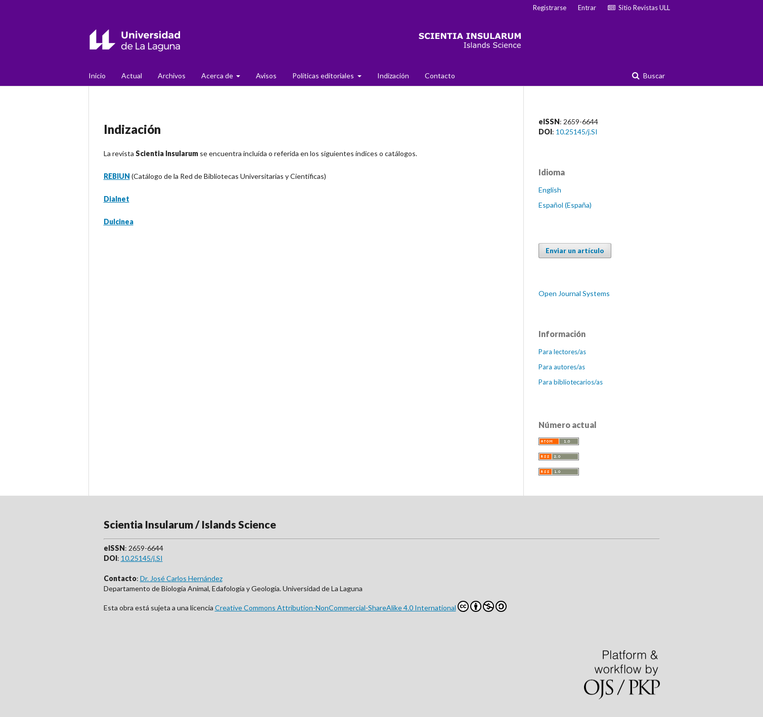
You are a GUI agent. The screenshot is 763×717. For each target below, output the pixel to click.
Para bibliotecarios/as (570, 382)
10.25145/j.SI (577, 131)
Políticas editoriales (323, 75)
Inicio (97, 75)
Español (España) (565, 205)
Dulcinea (118, 221)
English (549, 189)
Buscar (653, 75)
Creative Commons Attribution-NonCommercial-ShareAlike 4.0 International (361, 606)
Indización (393, 75)
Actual (131, 75)
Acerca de (218, 75)
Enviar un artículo (575, 251)
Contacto (440, 75)
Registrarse (549, 8)
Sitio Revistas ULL (639, 8)
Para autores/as (561, 367)
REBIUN (117, 176)
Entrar (587, 8)
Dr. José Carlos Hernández (181, 578)
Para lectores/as (562, 352)
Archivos (172, 75)
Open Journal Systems (574, 293)
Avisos (266, 75)
